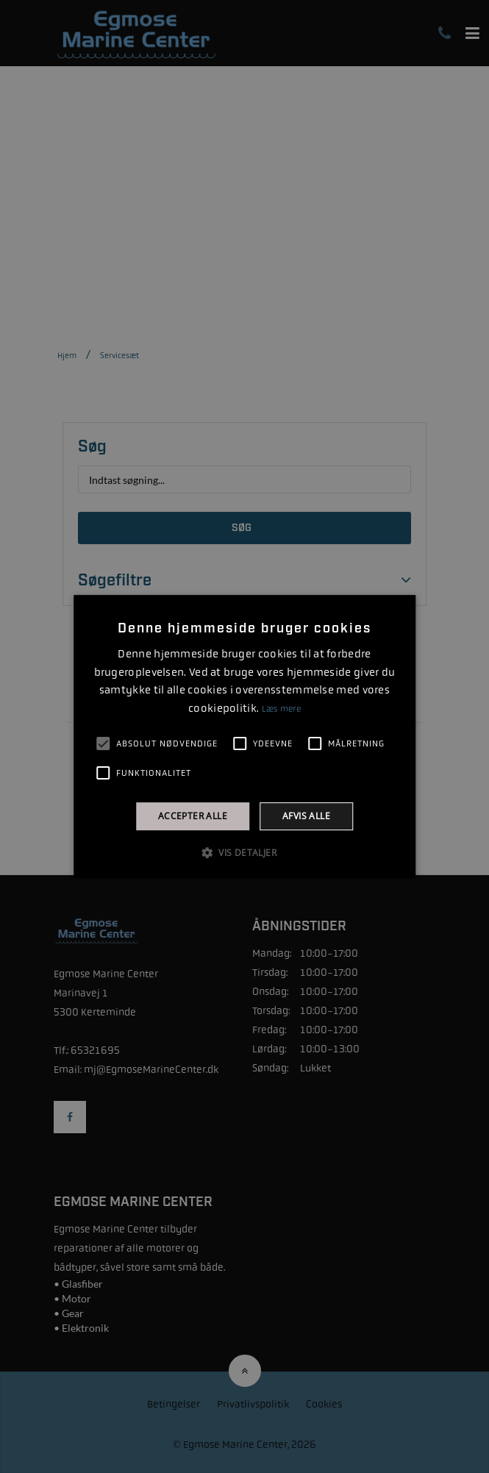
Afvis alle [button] (306, 816)
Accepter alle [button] (192, 816)
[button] (244, 852)
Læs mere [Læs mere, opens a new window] (281, 709)
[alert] (244, 736)
